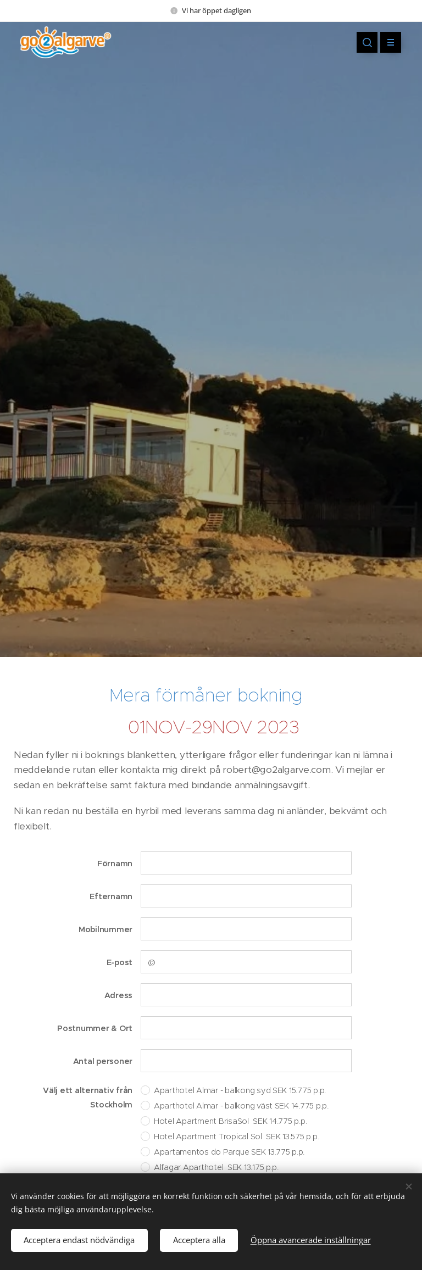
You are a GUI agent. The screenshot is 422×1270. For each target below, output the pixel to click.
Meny (387, 42)
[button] (367, 42)
